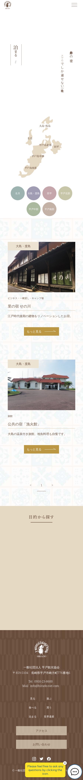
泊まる (33, 716)
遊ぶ (49, 698)
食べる (33, 707)
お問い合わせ (41, 744)
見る (32, 698)
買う (49, 707)
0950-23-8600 (43, 681)
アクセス (41, 731)
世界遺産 (49, 716)
